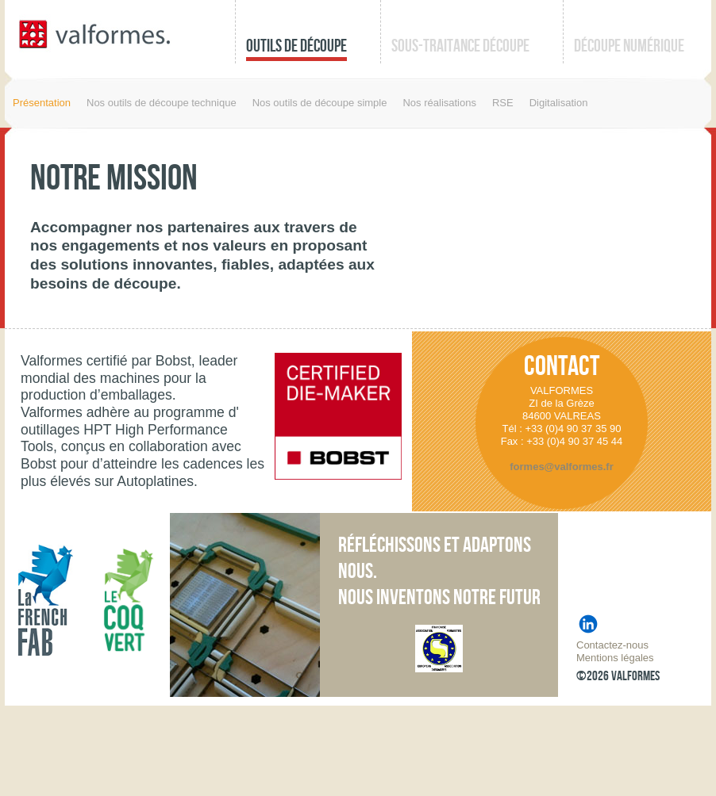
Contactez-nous (612, 645)
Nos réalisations (439, 103)
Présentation (42, 103)
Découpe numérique (629, 46)
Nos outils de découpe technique (162, 103)
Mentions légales (615, 658)
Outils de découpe (296, 46)
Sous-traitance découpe (460, 46)
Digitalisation (558, 103)
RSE (503, 103)
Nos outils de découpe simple (319, 103)
